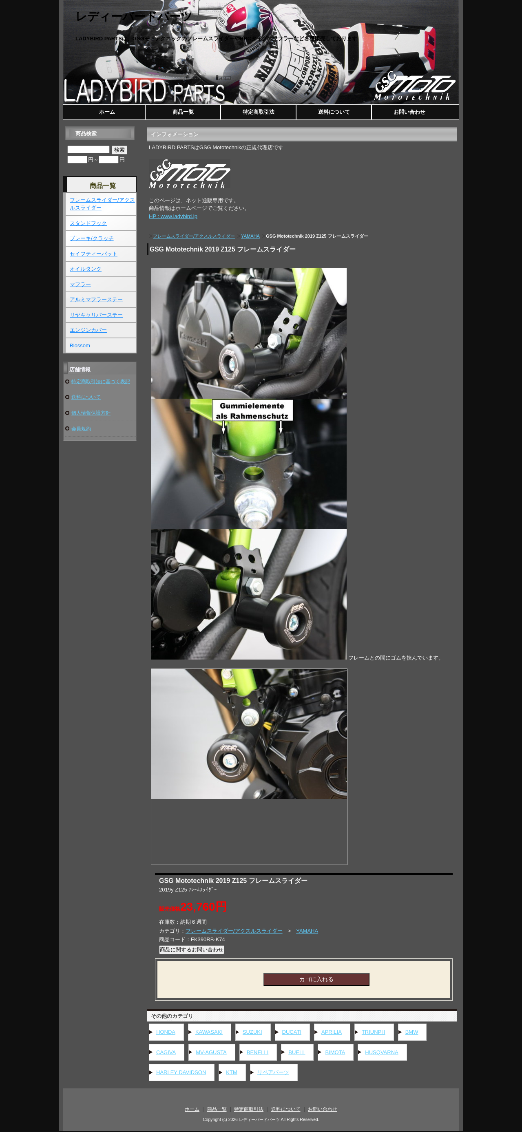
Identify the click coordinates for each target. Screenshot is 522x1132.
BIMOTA (335, 1052)
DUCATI (291, 1032)
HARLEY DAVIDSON (181, 1072)
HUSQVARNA (381, 1052)
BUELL (296, 1052)
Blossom (80, 345)
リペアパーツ (273, 1072)
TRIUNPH (373, 1032)
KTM (231, 1072)
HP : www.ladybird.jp (173, 216)
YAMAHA (250, 236)
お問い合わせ (409, 112)
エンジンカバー (88, 330)
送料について (334, 112)
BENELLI (257, 1052)
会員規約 (81, 428)
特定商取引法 (258, 112)
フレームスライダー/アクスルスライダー (194, 236)
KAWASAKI (209, 1032)
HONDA (165, 1032)
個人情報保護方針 (91, 412)
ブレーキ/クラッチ (92, 238)
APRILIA (331, 1032)
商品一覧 (183, 112)
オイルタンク (86, 269)
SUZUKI (252, 1032)
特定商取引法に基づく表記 (100, 381)
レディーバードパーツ (133, 16)
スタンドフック (88, 223)
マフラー (80, 284)
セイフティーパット (93, 254)
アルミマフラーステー (96, 299)
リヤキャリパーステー (96, 315)
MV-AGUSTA (211, 1052)
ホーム (107, 112)
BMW (411, 1032)
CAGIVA (166, 1052)
